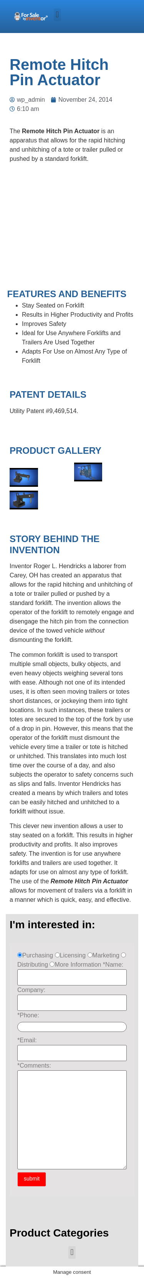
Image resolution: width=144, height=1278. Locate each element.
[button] (57, 14)
